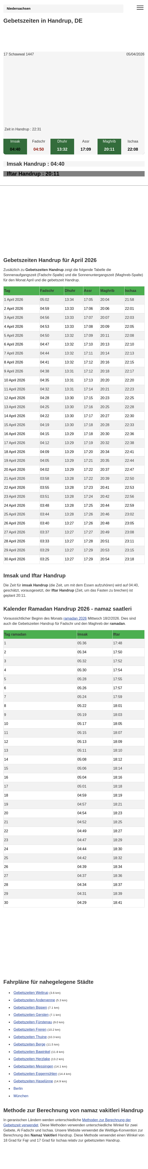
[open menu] (140, 8)
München (21, 1096)
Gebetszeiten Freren (30, 1029)
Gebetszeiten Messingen (33, 1066)
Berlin (18, 1088)
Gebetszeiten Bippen (30, 1007)
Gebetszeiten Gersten (31, 1015)
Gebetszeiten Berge (29, 1044)
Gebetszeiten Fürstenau (33, 1022)
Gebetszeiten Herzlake (32, 1059)
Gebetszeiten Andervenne (34, 1000)
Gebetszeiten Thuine (30, 1037)
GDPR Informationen (20, 1163)
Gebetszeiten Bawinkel (32, 1051)
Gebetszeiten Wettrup (31, 993)
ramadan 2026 (75, 618)
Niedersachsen (19, 8)
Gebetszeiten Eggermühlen (35, 1074)
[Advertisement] (74, 95)
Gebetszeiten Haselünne (33, 1081)
